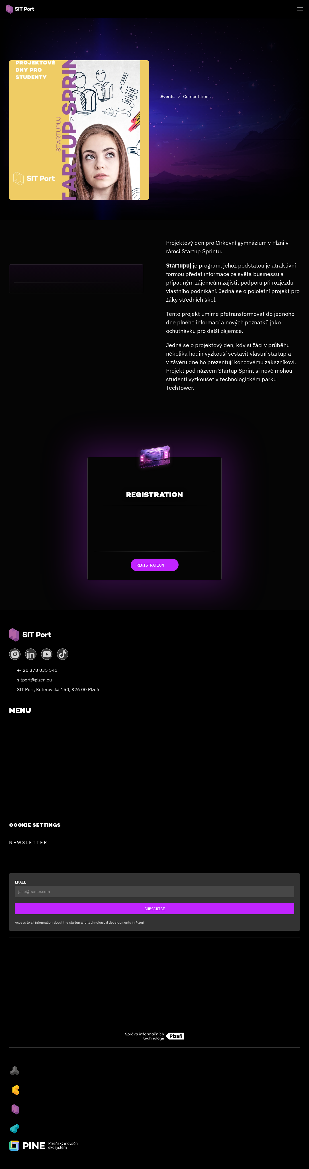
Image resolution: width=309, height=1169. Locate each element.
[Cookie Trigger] (35, 825)
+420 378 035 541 (37, 670)
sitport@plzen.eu (34, 680)
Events (167, 96)
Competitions (197, 96)
